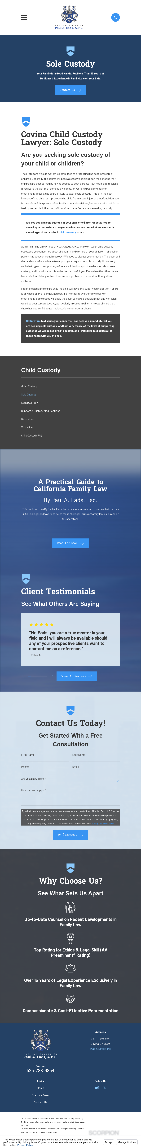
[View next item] (52, 676)
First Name (28, 754)
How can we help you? (34, 790)
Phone (25, 766)
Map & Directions (100, 1048)
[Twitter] (104, 1087)
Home (40, 1087)
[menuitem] (70, 386)
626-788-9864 (40, 1071)
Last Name (78, 754)
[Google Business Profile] (97, 1087)
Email (75, 766)
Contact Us (40, 1102)
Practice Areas (40, 1095)
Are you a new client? (33, 778)
